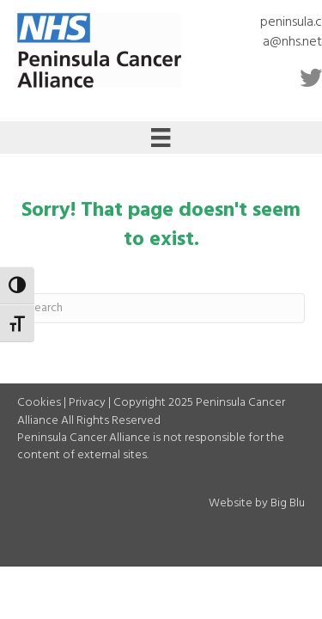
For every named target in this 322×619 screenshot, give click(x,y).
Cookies (39, 403)
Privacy (87, 403)
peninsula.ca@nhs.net (291, 32)
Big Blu (287, 503)
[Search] (161, 308)
